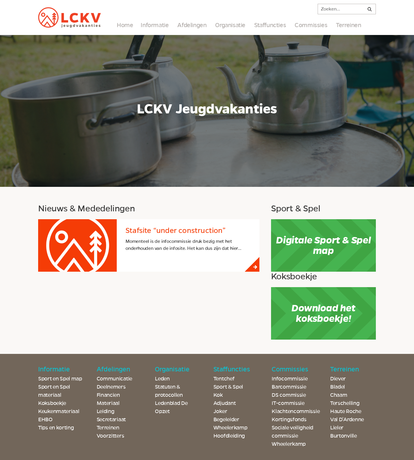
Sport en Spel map (60, 379)
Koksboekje (52, 403)
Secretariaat (111, 419)
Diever (338, 379)
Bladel (337, 387)
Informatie (155, 25)
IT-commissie (288, 403)
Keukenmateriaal (58, 411)
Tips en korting (56, 428)
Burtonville (343, 436)
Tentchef (224, 379)
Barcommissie (289, 387)
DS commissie (289, 395)
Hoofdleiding (229, 436)
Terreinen (348, 25)
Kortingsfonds (289, 419)
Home (125, 25)
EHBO (45, 419)
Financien (108, 395)
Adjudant (224, 403)
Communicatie (114, 379)
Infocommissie (289, 379)
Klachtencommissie (296, 411)
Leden (162, 379)
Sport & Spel (228, 387)
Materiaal (108, 403)
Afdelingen (191, 25)
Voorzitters (110, 436)
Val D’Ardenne (347, 419)
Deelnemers (111, 387)
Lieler (337, 428)
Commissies (311, 25)
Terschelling (344, 403)
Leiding (105, 411)
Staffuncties (270, 25)
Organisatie (230, 25)
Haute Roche (345, 411)
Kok (218, 395)
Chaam (338, 395)
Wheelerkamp (289, 444)
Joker (220, 411)
